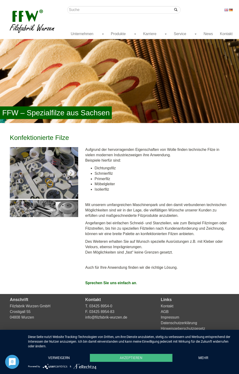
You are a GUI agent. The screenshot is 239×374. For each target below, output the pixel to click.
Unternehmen (82, 34)
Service (180, 34)
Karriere (150, 34)
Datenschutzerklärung (179, 323)
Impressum (170, 317)
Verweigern (59, 358)
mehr (203, 358)
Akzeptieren (131, 358)
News (208, 34)
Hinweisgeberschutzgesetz (183, 328)
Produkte (119, 34)
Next (71, 173)
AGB (165, 312)
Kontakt (226, 34)
